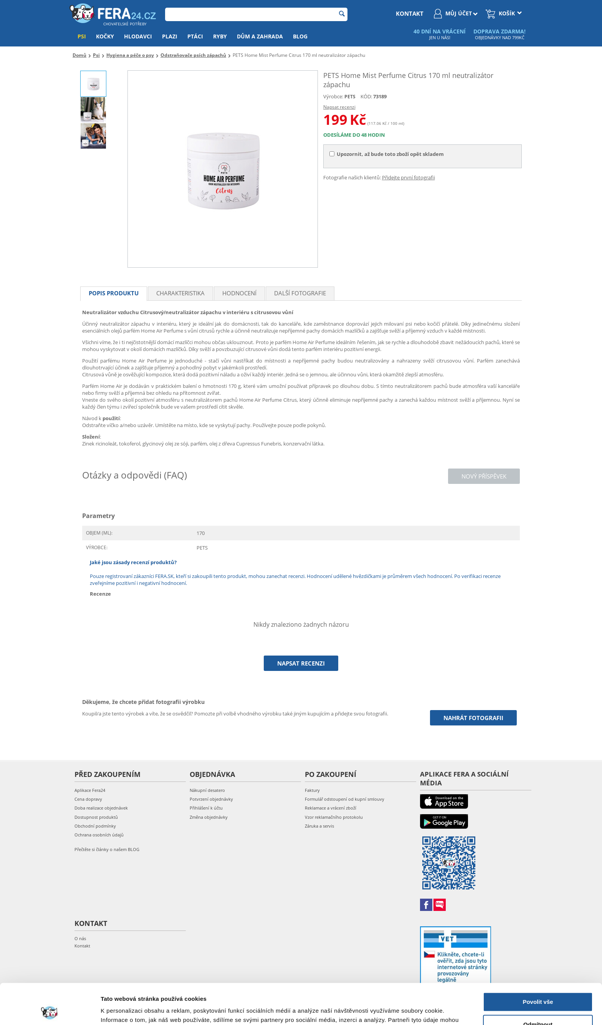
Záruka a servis (319, 826)
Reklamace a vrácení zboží (330, 808)
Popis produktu (114, 293)
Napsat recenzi (339, 107)
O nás (80, 938)
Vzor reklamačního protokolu (334, 817)
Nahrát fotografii (473, 718)
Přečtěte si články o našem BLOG (106, 849)
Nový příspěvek (483, 476)
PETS (350, 96)
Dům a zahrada (260, 36)
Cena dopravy (88, 799)
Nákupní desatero (207, 790)
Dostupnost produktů (96, 817)
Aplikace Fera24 (89, 790)
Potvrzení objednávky (211, 799)
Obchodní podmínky (95, 826)
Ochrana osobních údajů (99, 835)
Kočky (105, 36)
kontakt (409, 13)
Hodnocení (239, 293)
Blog (300, 36)
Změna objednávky (209, 817)
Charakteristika (180, 293)
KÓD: (366, 96)
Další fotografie (300, 293)
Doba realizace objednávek (101, 808)
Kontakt (82, 946)
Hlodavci (138, 36)
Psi (82, 36)
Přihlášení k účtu (206, 808)
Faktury (312, 790)
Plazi (169, 36)
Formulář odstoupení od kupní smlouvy (344, 799)
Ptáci (195, 36)
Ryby (220, 36)
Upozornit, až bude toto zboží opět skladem (386, 154)
